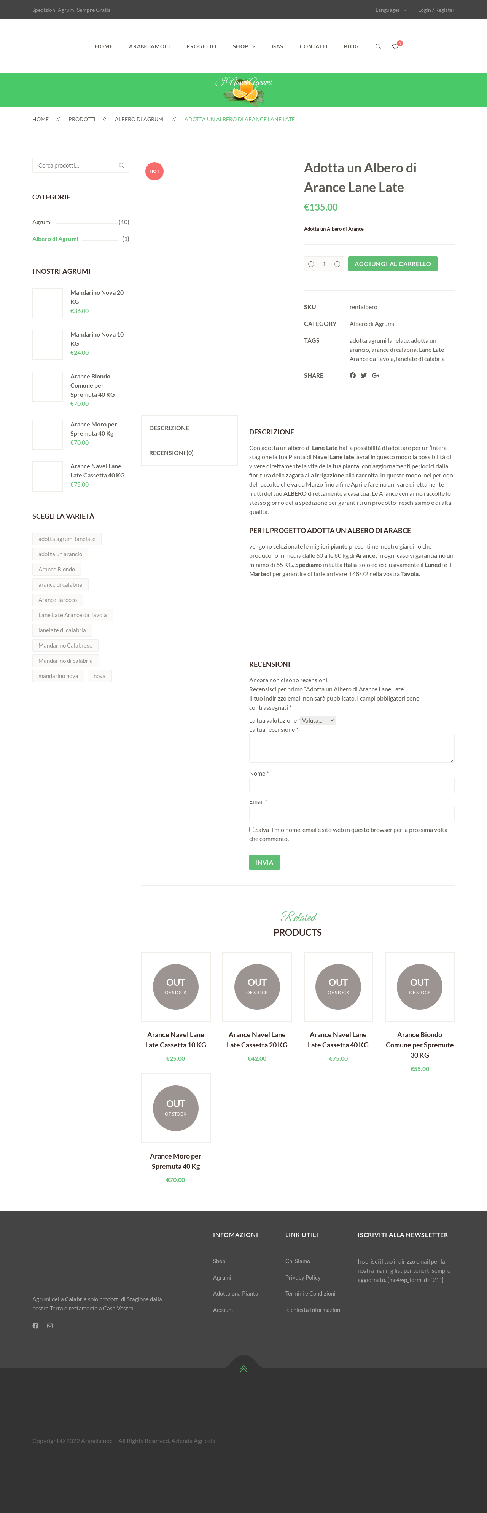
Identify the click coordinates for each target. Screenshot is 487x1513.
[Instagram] (50, 1325)
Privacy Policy (303, 1277)
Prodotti (81, 119)
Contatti (314, 46)
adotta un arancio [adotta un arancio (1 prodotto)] (60, 554)
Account (223, 1309)
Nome (259, 773)
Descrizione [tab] (169, 427)
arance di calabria (394, 349)
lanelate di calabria (420, 358)
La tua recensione (273, 729)
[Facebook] (35, 1325)
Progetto (201, 46)
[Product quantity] (324, 263)
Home (104, 46)
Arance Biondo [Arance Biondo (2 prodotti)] (56, 569)
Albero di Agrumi (140, 119)
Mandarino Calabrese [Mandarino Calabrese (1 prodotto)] (65, 645)
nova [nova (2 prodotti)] (100, 675)
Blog (351, 46)
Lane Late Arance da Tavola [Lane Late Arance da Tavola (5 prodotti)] (72, 614)
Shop (241, 46)
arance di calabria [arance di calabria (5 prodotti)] (60, 584)
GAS (277, 46)
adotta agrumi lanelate (379, 340)
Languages (388, 9)
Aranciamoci (149, 46)
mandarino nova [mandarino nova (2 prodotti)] (58, 675)
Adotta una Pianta (235, 1293)
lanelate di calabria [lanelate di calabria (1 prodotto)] (62, 630)
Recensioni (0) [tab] (171, 452)
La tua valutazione (274, 720)
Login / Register (436, 9)
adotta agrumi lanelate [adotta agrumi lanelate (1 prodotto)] (66, 538)
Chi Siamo (297, 1261)
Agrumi (42, 221)
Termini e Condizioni (310, 1293)
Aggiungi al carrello (393, 263)
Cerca (121, 165)
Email (258, 801)
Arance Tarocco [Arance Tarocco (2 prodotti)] (57, 599)
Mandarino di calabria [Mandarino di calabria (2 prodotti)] (65, 660)
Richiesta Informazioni (313, 1309)
